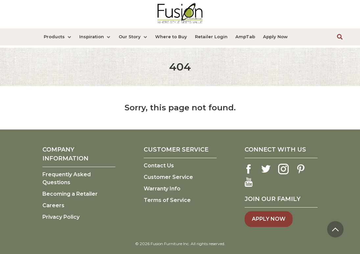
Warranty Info (162, 188)
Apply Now (275, 36)
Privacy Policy (61, 217)
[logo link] (180, 14)
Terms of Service (167, 200)
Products (54, 36)
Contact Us (159, 165)
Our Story (130, 36)
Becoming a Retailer (70, 194)
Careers (53, 205)
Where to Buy (171, 36)
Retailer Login (211, 36)
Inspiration (91, 36)
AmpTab (245, 36)
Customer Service (168, 177)
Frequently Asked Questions (66, 178)
